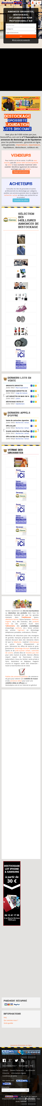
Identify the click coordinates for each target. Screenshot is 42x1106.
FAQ (5, 1017)
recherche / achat (10, 195)
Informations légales (18, 1073)
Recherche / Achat (22, 422)
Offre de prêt (11, 426)
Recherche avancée (21, 40)
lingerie (8, 622)
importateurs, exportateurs (28, 145)
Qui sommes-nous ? (11, 1020)
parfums (19, 628)
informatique (34, 642)
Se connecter (30, 1070)
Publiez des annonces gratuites (16, 676)
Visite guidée (8, 1023)
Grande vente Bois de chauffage (18, 431)
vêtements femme (12, 619)
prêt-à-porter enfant (22, 651)
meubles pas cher (32, 653)
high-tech (21, 630)
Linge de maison (21, 393)
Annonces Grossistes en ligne (21, 1045)
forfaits (28, 169)
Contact (5, 1070)
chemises (35, 619)
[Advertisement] (20, 69)
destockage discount (22, 648)
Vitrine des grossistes (15, 451)
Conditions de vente (9, 1076)
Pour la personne (22, 388)
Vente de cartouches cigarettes (17, 420)
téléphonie (17, 642)
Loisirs (18, 398)
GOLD (10, 165)
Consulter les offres (21, 200)
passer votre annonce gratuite (27, 163)
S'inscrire (5, 1073)
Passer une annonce (21, 172)
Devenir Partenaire (17, 1070)
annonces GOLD (16, 681)
